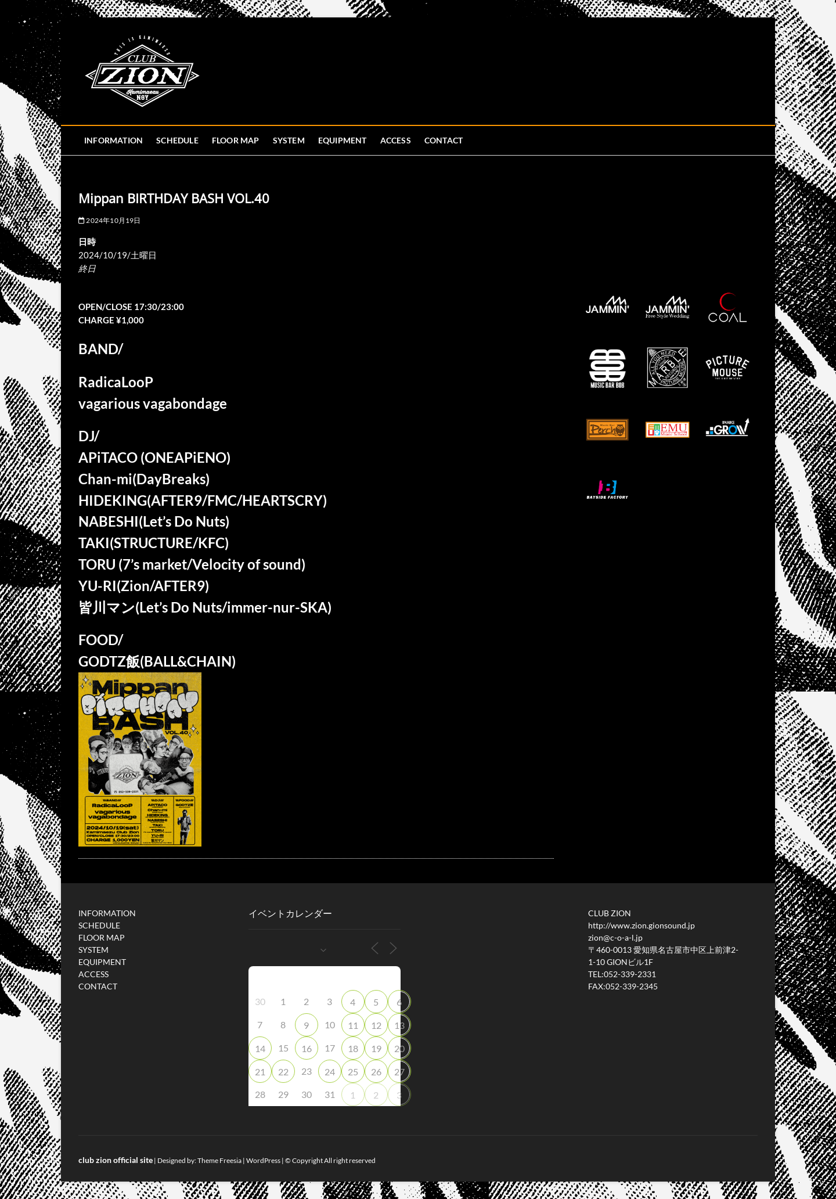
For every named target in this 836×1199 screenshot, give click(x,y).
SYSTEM (289, 140)
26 (376, 1071)
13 (399, 1025)
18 (353, 1048)
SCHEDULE (177, 140)
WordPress (263, 1160)
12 (376, 1025)
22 (283, 1071)
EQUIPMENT (342, 140)
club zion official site (115, 1160)
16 (306, 1048)
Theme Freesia (219, 1160)
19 (376, 1048)
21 (260, 1071)
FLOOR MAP (236, 140)
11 (353, 1025)
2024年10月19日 (109, 220)
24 (330, 1071)
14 (260, 1048)
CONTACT (443, 140)
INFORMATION (113, 140)
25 (353, 1071)
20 (399, 1048)
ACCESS (395, 140)
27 (399, 1071)
